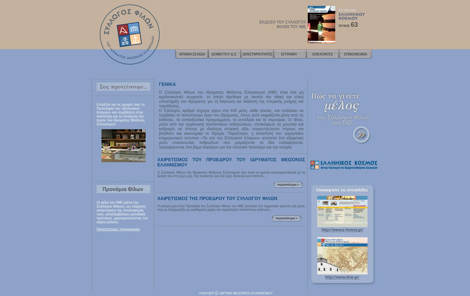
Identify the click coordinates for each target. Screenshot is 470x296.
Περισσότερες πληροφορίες (118, 229)
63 (354, 24)
